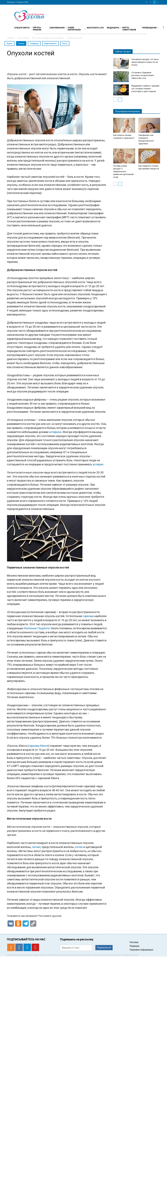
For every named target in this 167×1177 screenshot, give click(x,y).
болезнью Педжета (36, 628)
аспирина (55, 432)
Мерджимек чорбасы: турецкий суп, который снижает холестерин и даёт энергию (145, 89)
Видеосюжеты (50, 43)
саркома (88, 616)
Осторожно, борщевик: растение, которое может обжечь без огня (142, 75)
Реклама (134, 942)
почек (79, 847)
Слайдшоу (34, 43)
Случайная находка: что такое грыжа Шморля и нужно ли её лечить (145, 62)
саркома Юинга (38, 745)
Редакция (134, 946)
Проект (10, 43)
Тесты (64, 43)
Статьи (21, 43)
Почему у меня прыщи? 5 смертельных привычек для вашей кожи (123, 171)
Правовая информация (141, 949)
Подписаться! (104, 947)
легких (36, 847)
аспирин (98, 464)
